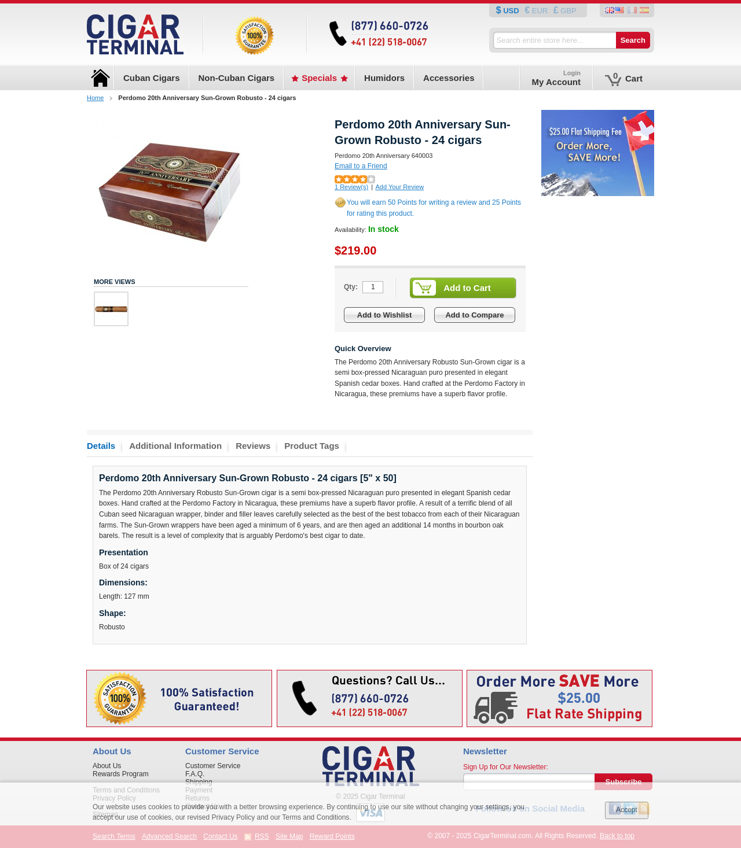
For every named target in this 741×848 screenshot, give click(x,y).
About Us (107, 766)
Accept (626, 810)
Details (101, 446)
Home (95, 97)
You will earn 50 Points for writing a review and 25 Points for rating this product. (434, 207)
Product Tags (311, 446)
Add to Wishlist (384, 315)
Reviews (253, 446)
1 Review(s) (351, 186)
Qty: (351, 287)
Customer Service (212, 766)
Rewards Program (121, 774)
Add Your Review (399, 186)
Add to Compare (474, 315)
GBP (568, 10)
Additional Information (175, 446)
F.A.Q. (194, 774)
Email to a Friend (361, 166)
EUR (540, 10)
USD (511, 10)
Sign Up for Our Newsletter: (505, 767)
